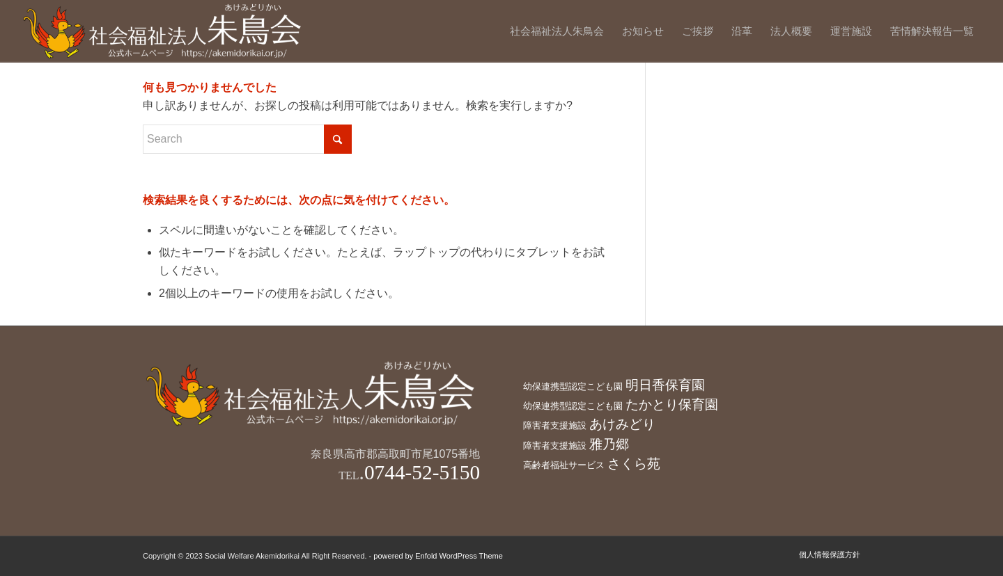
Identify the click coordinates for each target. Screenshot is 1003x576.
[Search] (247, 139)
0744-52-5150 (422, 472)
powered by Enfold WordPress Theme (437, 556)
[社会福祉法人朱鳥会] (163, 31)
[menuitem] (557, 31)
